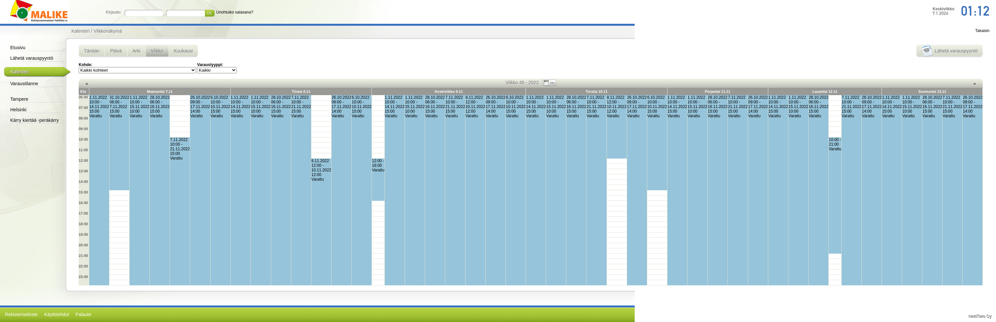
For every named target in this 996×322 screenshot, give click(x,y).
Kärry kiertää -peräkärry (34, 120)
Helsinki (18, 109)
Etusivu (17, 47)
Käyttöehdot (56, 314)
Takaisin (982, 30)
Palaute (83, 314)
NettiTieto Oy (979, 316)
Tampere (19, 99)
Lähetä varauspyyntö (31, 58)
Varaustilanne (24, 83)
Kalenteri (20, 71)
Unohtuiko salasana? (234, 12)
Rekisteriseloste (21, 314)
